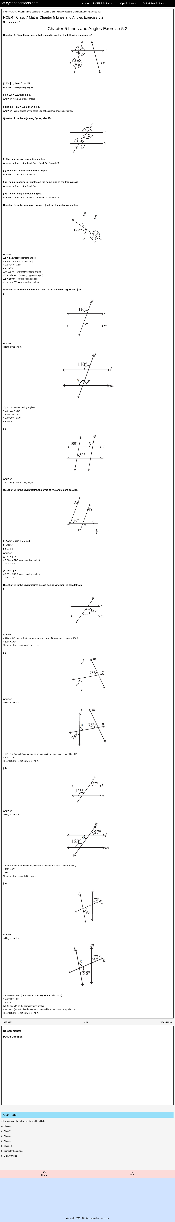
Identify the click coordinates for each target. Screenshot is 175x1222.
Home (6, 12)
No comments (10, 22)
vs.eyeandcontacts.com (19, 3)
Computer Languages (14, 1151)
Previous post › (167, 1022)
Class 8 (7, 1136)
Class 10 (8, 1146)
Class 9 (7, 1141)
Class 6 (7, 1126)
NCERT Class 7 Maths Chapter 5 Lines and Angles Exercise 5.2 (53, 17)
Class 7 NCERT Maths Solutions (25, 12)
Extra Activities (10, 1156)
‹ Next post (6, 1022)
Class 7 (7, 1131)
